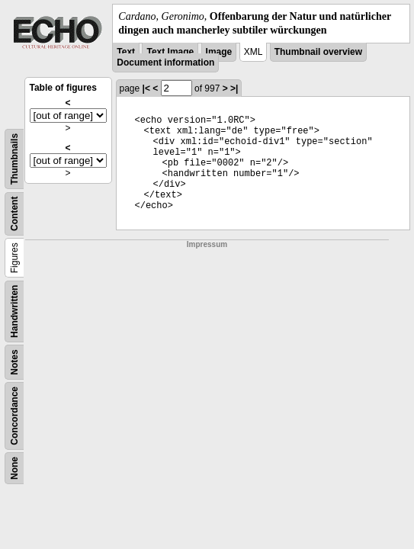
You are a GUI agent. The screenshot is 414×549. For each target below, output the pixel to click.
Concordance (14, 416)
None (14, 468)
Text (126, 52)
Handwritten (14, 311)
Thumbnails (14, 159)
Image (219, 52)
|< (146, 88)
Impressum (207, 244)
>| (234, 88)
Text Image (170, 52)
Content (14, 214)
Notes (14, 362)
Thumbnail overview (318, 52)
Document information (165, 62)
